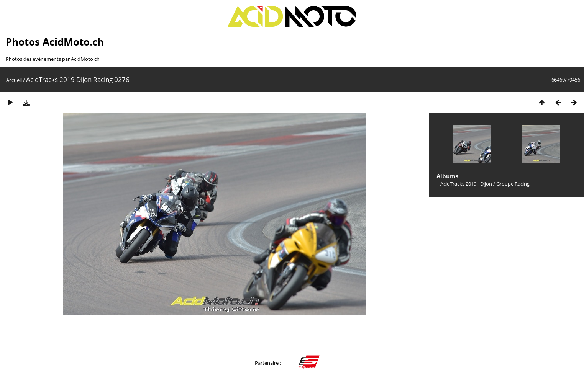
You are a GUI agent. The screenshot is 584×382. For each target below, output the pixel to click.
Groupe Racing (513, 183)
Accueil (14, 80)
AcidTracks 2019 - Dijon (466, 183)
